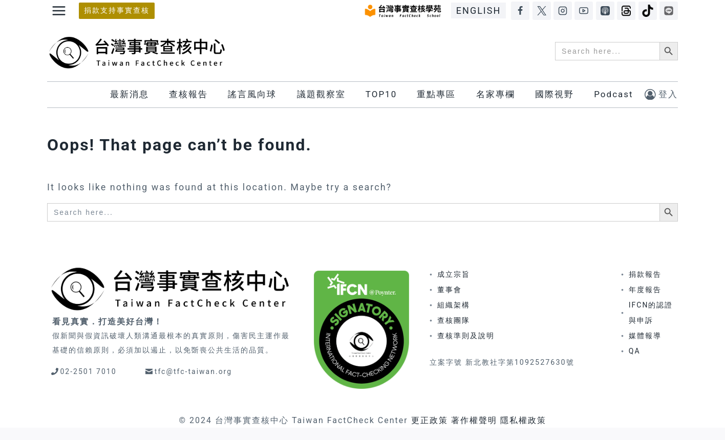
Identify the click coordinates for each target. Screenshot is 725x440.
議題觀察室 (321, 94)
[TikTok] (647, 11)
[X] (541, 11)
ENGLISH (478, 10)
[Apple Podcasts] (605, 11)
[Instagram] (562, 11)
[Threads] (626, 11)
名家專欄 (495, 94)
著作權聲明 (474, 420)
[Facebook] (520, 11)
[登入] (661, 94)
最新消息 (129, 94)
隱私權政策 (523, 420)
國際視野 (554, 94)
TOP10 (381, 94)
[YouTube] (583, 11)
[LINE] (668, 11)
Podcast (613, 94)
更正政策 (429, 420)
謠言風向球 (252, 94)
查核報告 (188, 94)
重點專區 (436, 94)
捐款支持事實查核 (117, 10)
